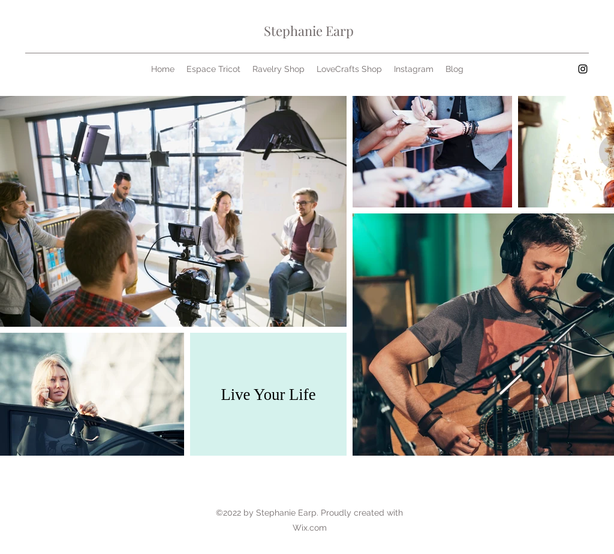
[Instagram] (583, 69)
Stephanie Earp (309, 31)
